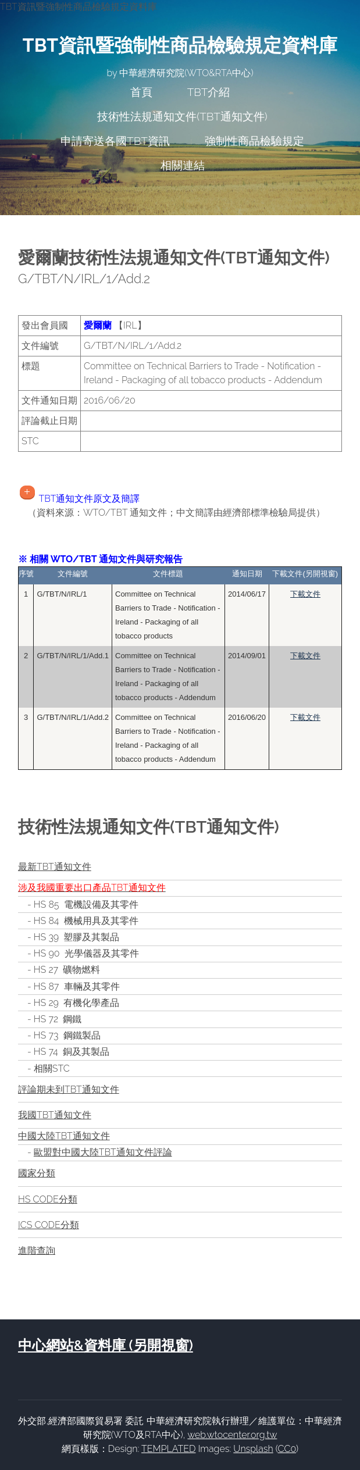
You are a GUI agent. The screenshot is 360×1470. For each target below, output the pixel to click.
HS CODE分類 (47, 1199)
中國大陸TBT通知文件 (64, 1135)
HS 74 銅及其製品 (71, 1051)
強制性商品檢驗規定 (254, 140)
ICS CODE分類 (48, 1224)
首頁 (141, 91)
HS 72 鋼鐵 (57, 1019)
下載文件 (305, 594)
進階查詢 (36, 1250)
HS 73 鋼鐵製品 (67, 1035)
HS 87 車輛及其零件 (77, 986)
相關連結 (183, 165)
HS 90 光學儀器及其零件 (86, 953)
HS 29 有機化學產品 (76, 1002)
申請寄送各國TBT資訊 (115, 140)
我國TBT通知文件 (54, 1115)
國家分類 (36, 1173)
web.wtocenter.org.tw (232, 1434)
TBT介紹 (208, 91)
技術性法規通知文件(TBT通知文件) (182, 116)
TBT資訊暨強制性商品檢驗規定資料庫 (180, 45)
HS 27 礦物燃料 (67, 969)
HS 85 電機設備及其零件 (86, 904)
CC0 (287, 1448)
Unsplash (253, 1448)
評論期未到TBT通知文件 (68, 1089)
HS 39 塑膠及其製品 (77, 937)
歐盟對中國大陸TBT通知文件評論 (103, 1152)
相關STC (52, 1068)
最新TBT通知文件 (54, 866)
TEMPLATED (168, 1448)
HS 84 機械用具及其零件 (86, 920)
